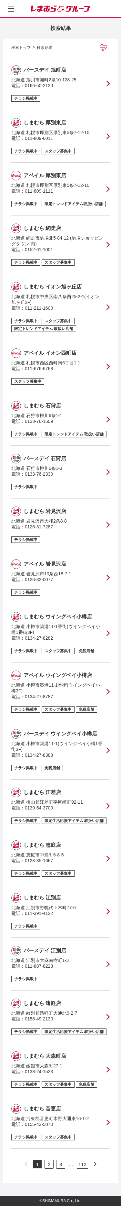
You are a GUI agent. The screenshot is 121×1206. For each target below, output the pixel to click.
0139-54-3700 (39, 807)
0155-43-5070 (39, 1124)
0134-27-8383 (39, 755)
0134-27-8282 (39, 638)
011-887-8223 (39, 966)
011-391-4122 (39, 913)
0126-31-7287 (39, 526)
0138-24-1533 (39, 1071)
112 (82, 1164)
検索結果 (44, 47)
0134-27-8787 (39, 696)
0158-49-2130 (39, 1018)
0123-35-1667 (39, 860)
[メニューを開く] (11, 8)
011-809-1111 (39, 191)
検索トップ (21, 47)
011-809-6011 (39, 138)
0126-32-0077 (39, 579)
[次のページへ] (95, 1164)
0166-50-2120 (39, 85)
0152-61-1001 (39, 249)
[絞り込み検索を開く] (103, 47)
